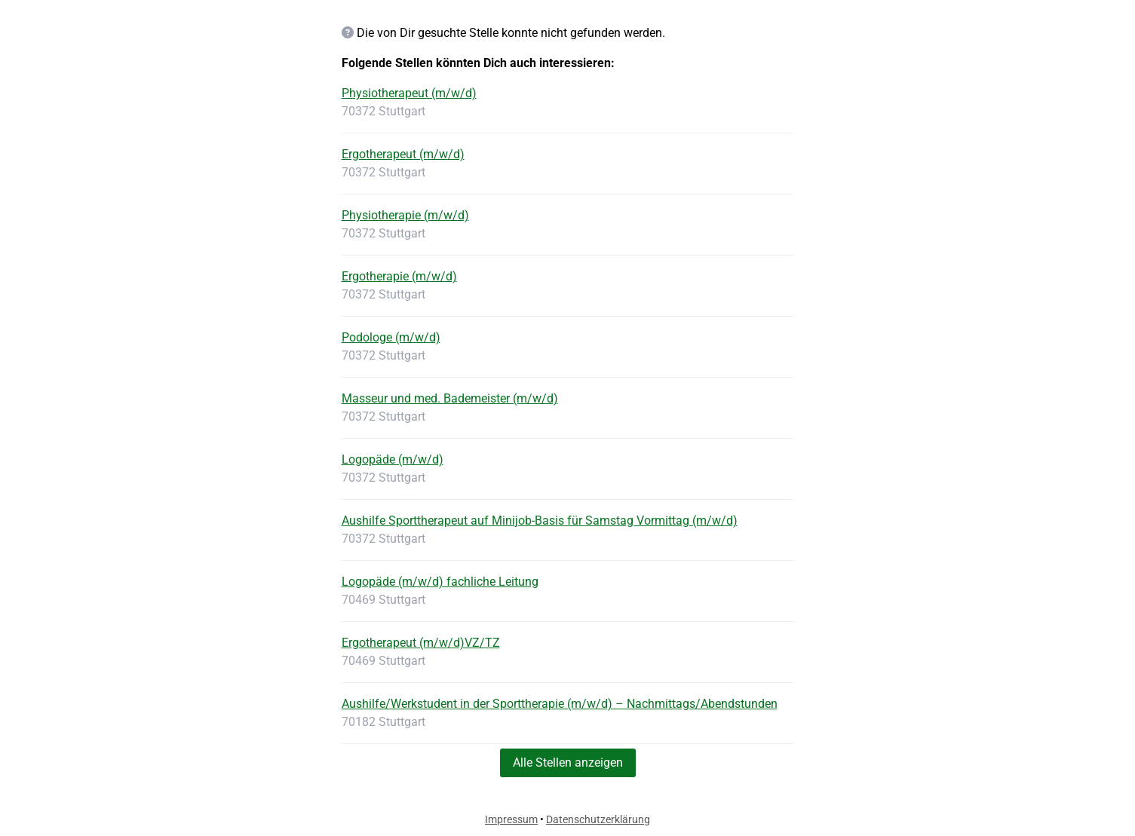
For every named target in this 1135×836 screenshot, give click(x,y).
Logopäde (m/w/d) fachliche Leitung (440, 581)
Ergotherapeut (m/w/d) (403, 154)
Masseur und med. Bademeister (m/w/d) (450, 398)
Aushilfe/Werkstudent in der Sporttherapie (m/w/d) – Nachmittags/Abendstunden (560, 704)
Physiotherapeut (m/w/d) (409, 93)
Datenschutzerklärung (598, 819)
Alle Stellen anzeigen (568, 762)
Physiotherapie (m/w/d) (405, 215)
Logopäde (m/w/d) (392, 459)
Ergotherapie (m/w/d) (399, 276)
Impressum (511, 819)
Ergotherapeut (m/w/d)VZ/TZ (421, 642)
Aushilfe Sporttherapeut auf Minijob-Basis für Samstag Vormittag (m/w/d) (540, 520)
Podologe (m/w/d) (391, 337)
